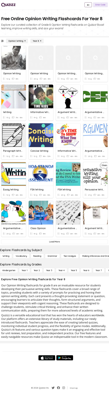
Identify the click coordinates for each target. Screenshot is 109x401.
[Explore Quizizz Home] (8, 5)
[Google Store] (64, 357)
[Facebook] (58, 387)
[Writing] (6, 256)
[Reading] (37, 256)
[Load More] (54, 241)
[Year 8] (37, 41)
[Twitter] (53, 387)
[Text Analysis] (70, 256)
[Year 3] (49, 270)
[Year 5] (73, 270)
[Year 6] (86, 270)
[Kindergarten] (9, 270)
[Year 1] (24, 270)
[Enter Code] (100, 4)
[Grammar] (52, 256)
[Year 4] (61, 270)
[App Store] (46, 357)
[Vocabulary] (21, 256)
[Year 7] (98, 270)
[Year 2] (36, 270)
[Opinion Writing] (17, 41)
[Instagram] (63, 387)
